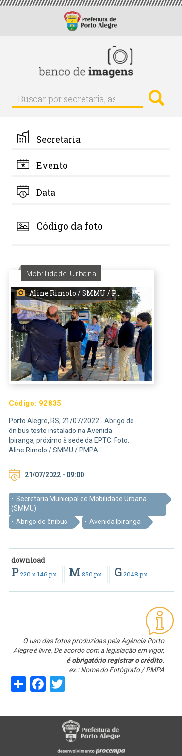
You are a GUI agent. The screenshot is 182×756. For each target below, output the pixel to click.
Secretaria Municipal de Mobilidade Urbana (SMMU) (79, 503)
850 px (86, 574)
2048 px (131, 574)
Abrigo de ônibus (41, 521)
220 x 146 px (34, 574)
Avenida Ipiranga (115, 521)
